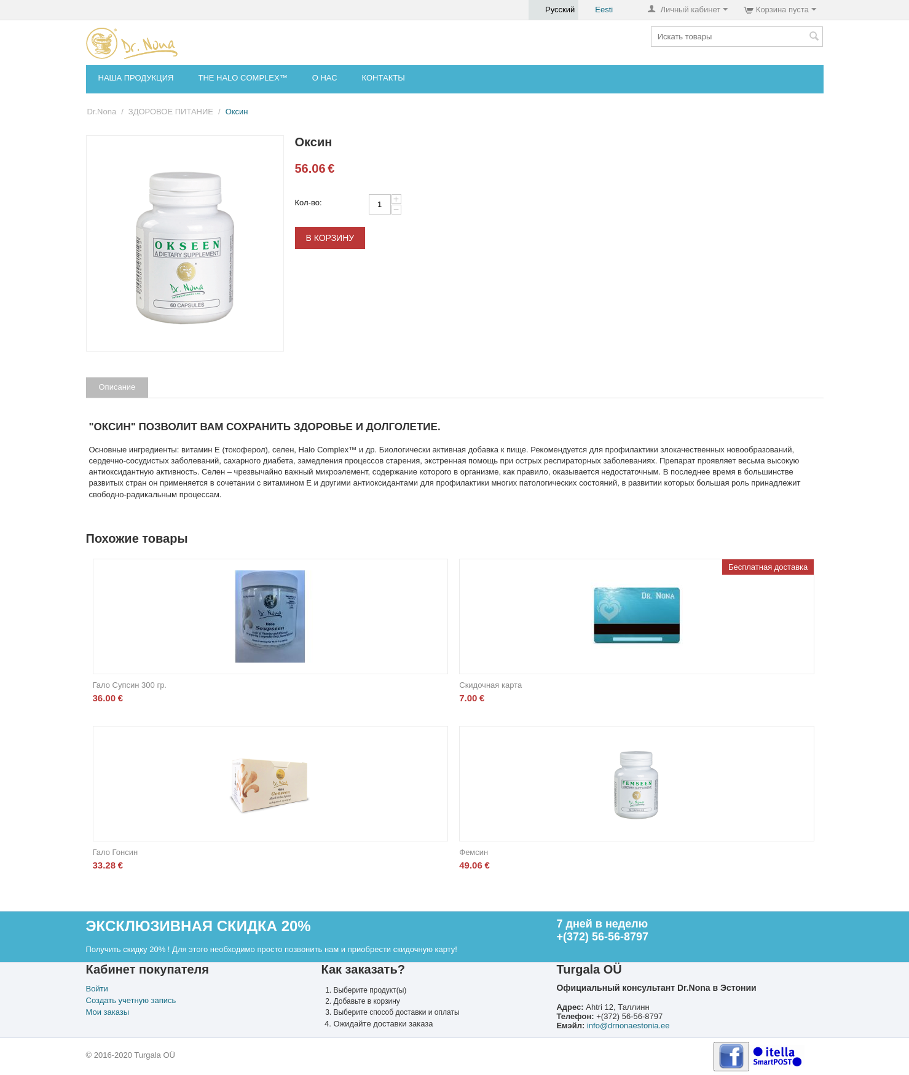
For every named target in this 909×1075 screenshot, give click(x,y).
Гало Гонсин (115, 852)
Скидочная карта (490, 685)
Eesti (597, 10)
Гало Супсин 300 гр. (130, 685)
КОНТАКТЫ (383, 77)
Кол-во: (308, 202)
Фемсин (473, 852)
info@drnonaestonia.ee (628, 1025)
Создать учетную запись (131, 1000)
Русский (553, 10)
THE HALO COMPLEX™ (242, 77)
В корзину (330, 238)
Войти (97, 988)
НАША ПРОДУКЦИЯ (136, 77)
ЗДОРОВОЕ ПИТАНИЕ (170, 111)
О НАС (324, 77)
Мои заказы (108, 1012)
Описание (117, 387)
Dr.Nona (102, 111)
